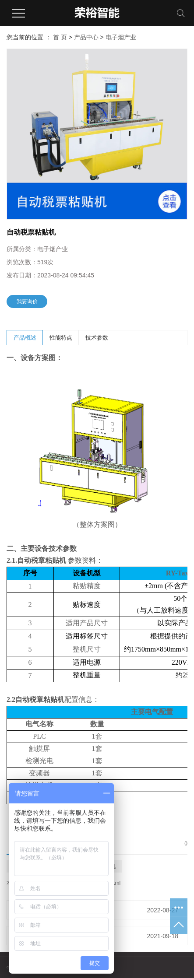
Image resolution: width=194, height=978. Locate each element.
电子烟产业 (121, 37)
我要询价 (27, 301)
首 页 (60, 37)
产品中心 (86, 37)
